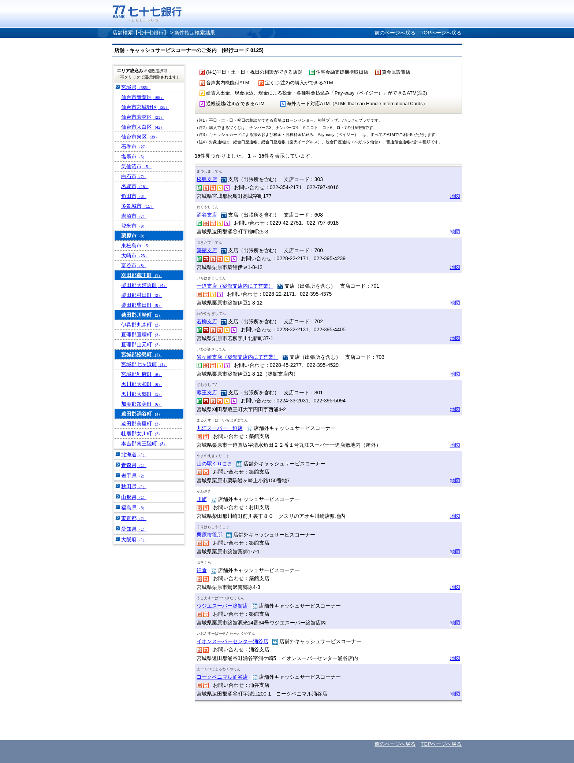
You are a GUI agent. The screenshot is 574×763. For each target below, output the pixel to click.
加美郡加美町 (141, 404)
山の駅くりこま (214, 464)
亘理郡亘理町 (141, 335)
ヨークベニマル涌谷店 (222, 677)
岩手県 (134, 476)
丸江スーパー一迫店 (220, 428)
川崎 (202, 499)
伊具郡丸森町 (141, 325)
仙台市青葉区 (142, 97)
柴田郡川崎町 (141, 315)
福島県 (134, 507)
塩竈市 (134, 156)
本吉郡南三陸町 (144, 443)
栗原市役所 (209, 535)
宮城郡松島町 (141, 354)
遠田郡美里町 (141, 424)
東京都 (134, 518)
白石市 (134, 176)
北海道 (134, 454)
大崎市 (135, 255)
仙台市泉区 (140, 137)
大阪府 (134, 539)
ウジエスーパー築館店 (222, 606)
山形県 (134, 497)
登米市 (134, 226)
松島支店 (207, 179)
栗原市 (134, 236)
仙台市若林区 (142, 117)
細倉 (202, 570)
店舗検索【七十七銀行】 (140, 33)
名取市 (135, 186)
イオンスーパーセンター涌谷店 (232, 641)
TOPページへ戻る (441, 33)
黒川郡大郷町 (141, 394)
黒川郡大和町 (141, 384)
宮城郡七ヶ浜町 (144, 364)
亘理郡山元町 (141, 344)
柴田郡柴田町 (141, 305)
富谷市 (134, 265)
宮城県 (136, 87)
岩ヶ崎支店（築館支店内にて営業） (238, 357)
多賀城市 (137, 206)
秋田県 (134, 486)
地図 (455, 196)
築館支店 (207, 250)
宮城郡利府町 (141, 374)
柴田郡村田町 (141, 295)
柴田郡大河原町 (144, 285)
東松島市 (136, 245)
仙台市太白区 (142, 127)
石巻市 (135, 147)
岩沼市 (134, 216)
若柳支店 (207, 321)
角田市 (134, 196)
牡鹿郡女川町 (141, 433)
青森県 (134, 465)
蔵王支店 (207, 392)
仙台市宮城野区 (145, 107)
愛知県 (134, 529)
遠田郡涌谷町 (141, 414)
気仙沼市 (136, 166)
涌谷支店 (207, 215)
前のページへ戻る (394, 33)
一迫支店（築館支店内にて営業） (235, 286)
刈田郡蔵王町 (141, 275)
